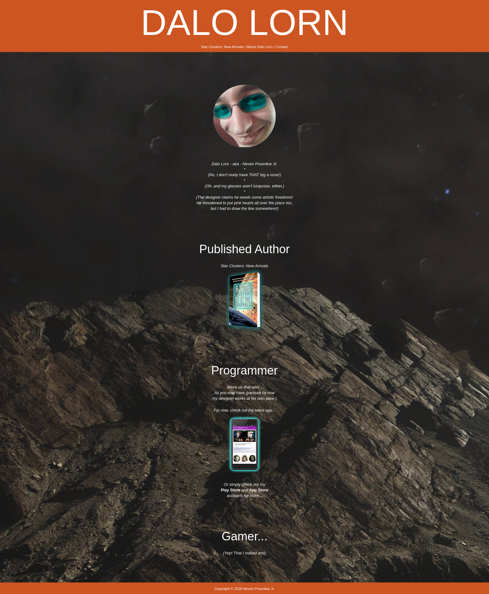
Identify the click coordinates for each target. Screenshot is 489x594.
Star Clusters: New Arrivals (222, 47)
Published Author (244, 249)
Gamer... (244, 536)
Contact (282, 47)
